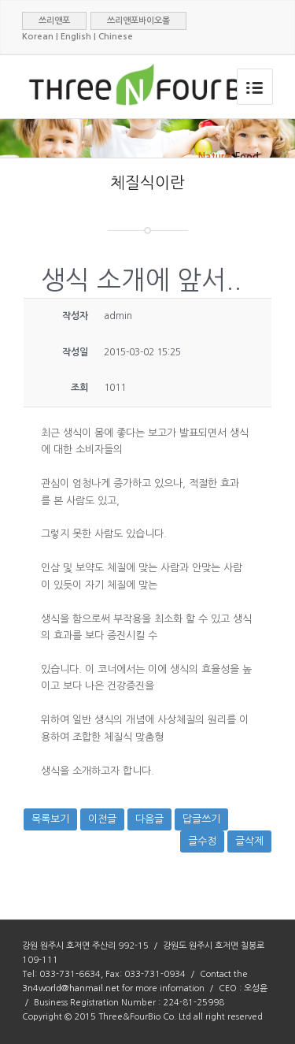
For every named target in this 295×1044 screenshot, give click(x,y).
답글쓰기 (201, 819)
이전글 (102, 819)
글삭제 (249, 841)
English (76, 36)
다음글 (149, 819)
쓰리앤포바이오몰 (138, 21)
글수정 (202, 841)
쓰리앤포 (54, 21)
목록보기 (50, 819)
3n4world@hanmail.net (71, 988)
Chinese (115, 36)
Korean (37, 36)
